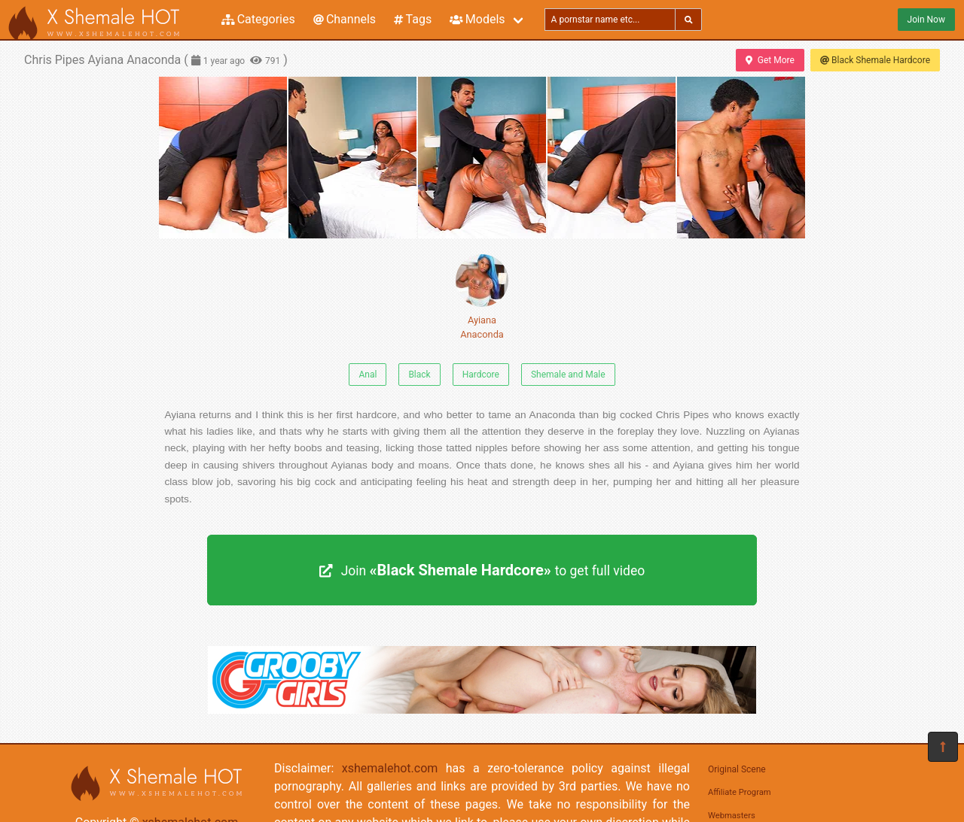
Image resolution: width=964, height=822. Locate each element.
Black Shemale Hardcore (875, 60)
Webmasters (731, 815)
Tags (413, 19)
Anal (367, 374)
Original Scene (737, 769)
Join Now (926, 19)
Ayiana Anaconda (482, 297)
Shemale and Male (568, 374)
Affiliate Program (739, 792)
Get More (770, 60)
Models (477, 19)
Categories (258, 19)
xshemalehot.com (390, 768)
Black (419, 374)
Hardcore (480, 374)
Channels (344, 19)
